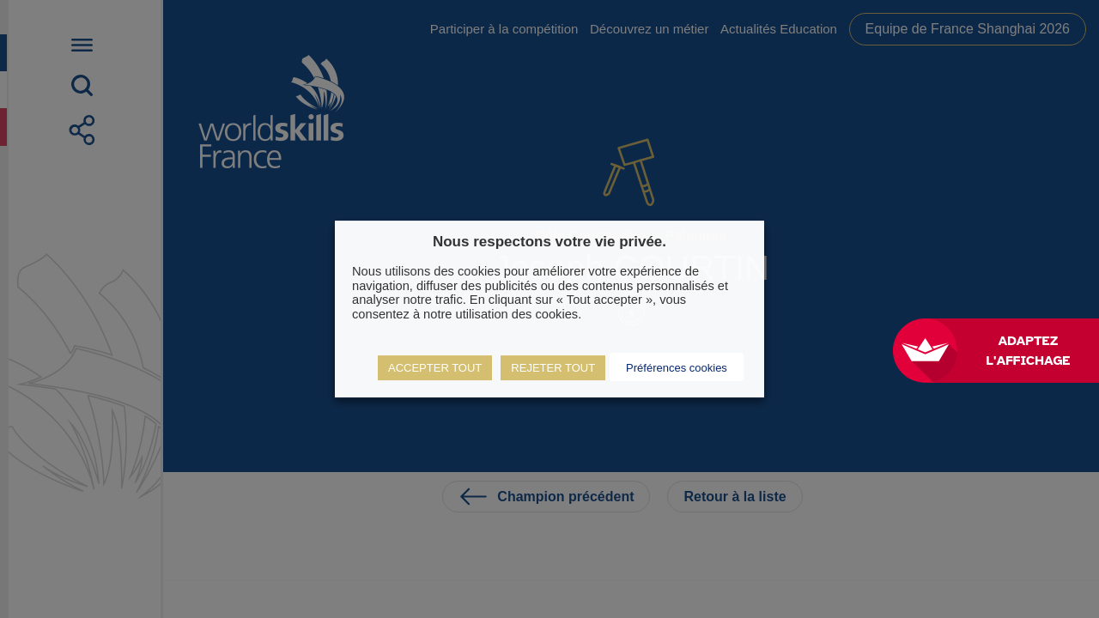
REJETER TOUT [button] (553, 367)
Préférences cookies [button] (676, 367)
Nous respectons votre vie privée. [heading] (549, 241)
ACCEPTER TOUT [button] (435, 367)
